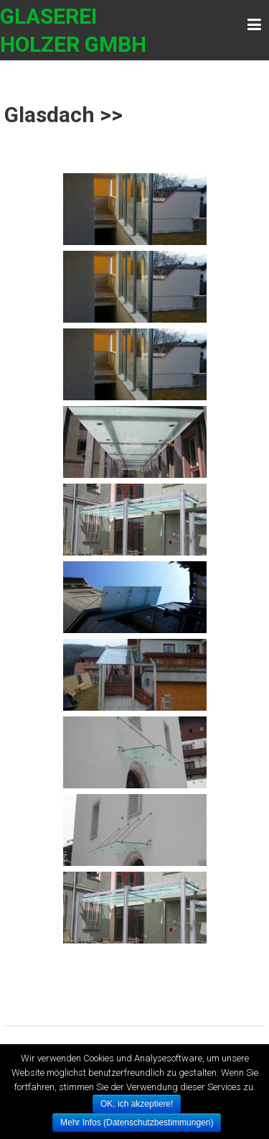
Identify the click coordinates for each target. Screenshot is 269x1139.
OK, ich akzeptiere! (136, 1104)
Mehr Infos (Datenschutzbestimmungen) (136, 1122)
